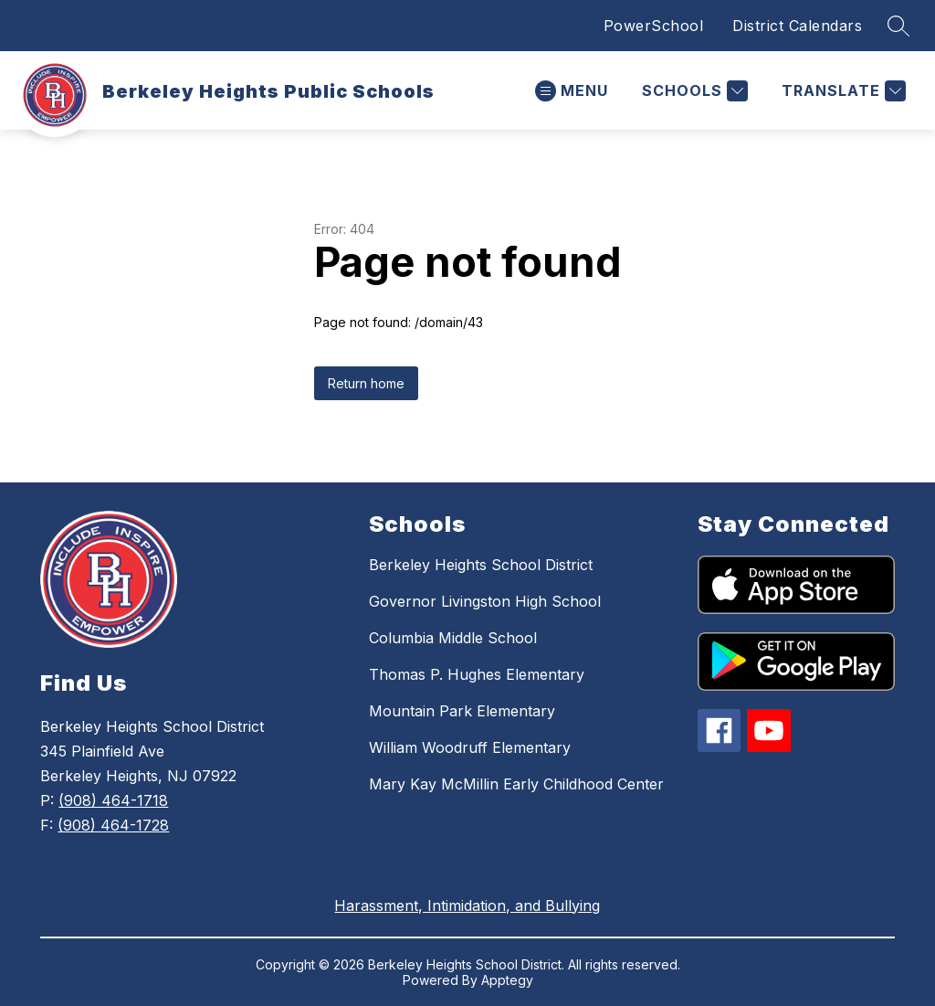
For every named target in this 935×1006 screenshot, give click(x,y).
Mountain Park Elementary (462, 711)
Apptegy (507, 980)
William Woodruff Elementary (470, 747)
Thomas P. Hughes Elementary (476, 674)
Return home (366, 383)
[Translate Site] (841, 90)
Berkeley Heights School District (481, 565)
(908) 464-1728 (113, 825)
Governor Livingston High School (485, 601)
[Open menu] (571, 90)
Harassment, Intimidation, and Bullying (467, 905)
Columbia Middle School (453, 638)
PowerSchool (654, 25)
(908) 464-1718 (113, 800)
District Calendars (797, 25)
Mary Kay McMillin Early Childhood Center (516, 784)
